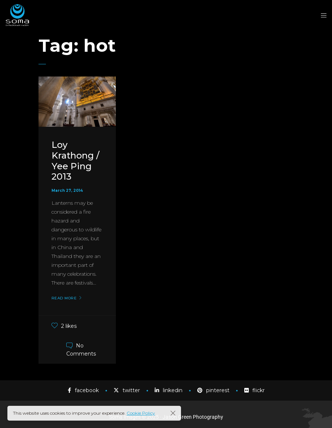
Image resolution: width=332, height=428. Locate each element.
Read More (64, 298)
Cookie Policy (141, 413)
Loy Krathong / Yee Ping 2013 (75, 160)
